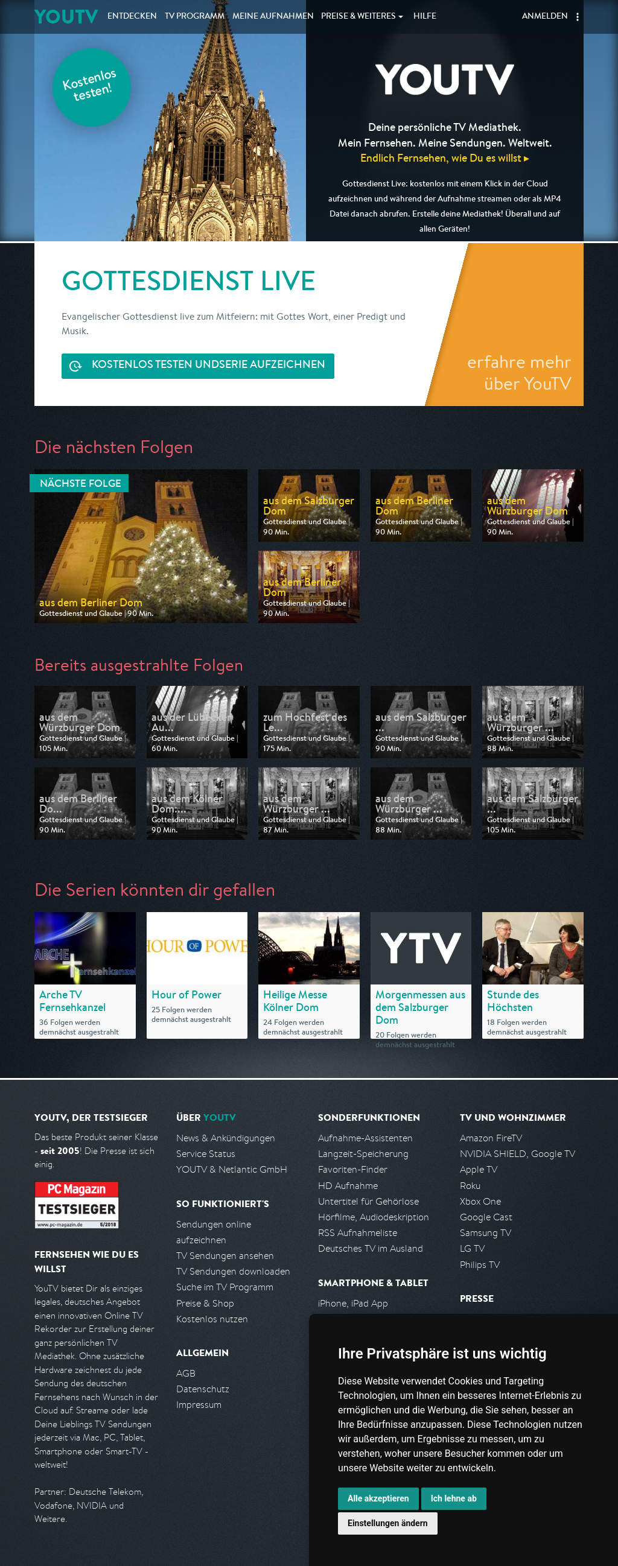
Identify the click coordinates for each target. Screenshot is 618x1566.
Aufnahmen (273, 17)
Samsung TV (485, 1232)
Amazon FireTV (491, 1138)
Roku (470, 1185)
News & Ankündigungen (225, 1138)
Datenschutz (202, 1389)
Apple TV (478, 1169)
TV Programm (195, 17)
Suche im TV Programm (224, 1287)
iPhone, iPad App (353, 1303)
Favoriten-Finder (352, 1169)
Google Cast (486, 1217)
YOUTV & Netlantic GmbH (231, 1169)
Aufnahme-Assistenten (365, 1138)
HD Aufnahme (348, 1185)
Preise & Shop (205, 1303)
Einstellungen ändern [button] (388, 1523)
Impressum (198, 1404)
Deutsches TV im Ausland (370, 1248)
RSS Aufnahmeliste (357, 1232)
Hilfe (424, 17)
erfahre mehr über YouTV (519, 372)
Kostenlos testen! (90, 87)
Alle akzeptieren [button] (378, 1498)
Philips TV (480, 1264)
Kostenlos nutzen (212, 1319)
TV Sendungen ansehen (225, 1255)
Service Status (205, 1153)
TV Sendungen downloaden (233, 1271)
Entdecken (132, 17)
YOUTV (66, 16)
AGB (186, 1373)
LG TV (472, 1248)
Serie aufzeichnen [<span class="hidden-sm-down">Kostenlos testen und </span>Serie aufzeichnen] (208, 366)
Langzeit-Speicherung (363, 1153)
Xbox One (480, 1201)
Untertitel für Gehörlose (368, 1201)
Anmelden (545, 17)
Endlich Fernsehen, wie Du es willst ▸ (444, 157)
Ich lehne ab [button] (454, 1498)
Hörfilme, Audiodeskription (373, 1217)
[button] (578, 17)
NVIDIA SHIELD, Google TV (517, 1153)
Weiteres (358, 17)
